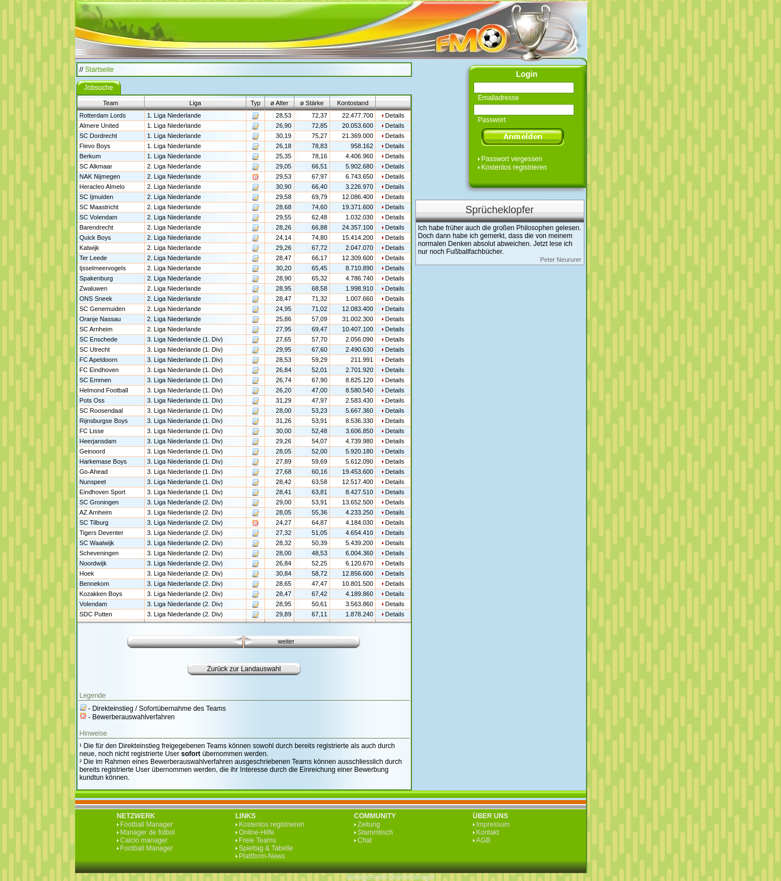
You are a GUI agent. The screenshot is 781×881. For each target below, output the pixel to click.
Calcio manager (144, 840)
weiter (286, 641)
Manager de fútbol (147, 832)
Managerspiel (366, 877)
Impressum (493, 824)
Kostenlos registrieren (514, 167)
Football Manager (146, 824)
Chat (365, 840)
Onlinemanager (412, 877)
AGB (483, 840)
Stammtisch (375, 832)
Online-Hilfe (257, 832)
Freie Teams (257, 840)
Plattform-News (262, 856)
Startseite (99, 70)
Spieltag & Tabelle (266, 848)
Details (395, 115)
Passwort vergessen (512, 159)
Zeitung (369, 824)
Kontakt (488, 832)
